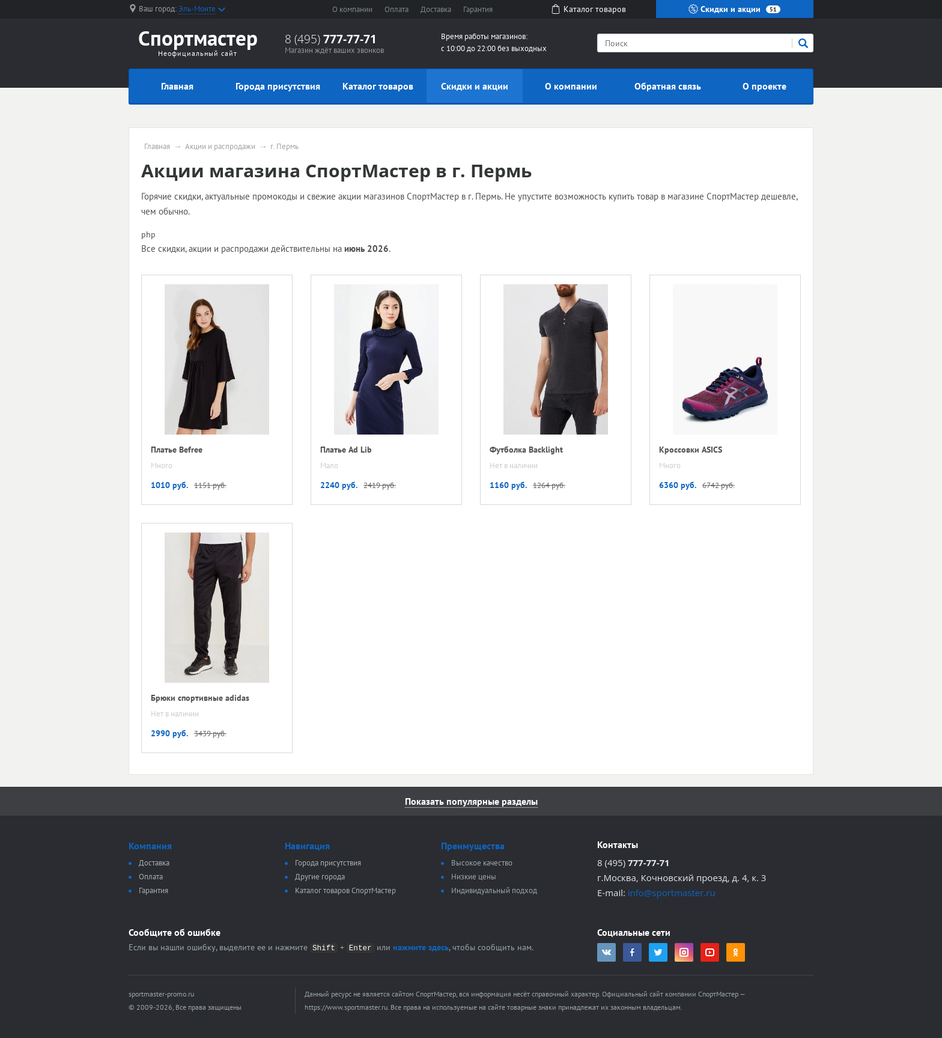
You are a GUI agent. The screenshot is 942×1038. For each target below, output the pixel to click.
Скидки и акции (734, 9)
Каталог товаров (377, 86)
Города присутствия (277, 86)
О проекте (764, 86)
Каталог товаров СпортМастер (345, 890)
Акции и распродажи (220, 146)
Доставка (436, 9)
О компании (352, 9)
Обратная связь (667, 86)
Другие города (320, 877)
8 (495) (331, 39)
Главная (177, 86)
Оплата (396, 9)
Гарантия (478, 9)
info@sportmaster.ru (672, 893)
